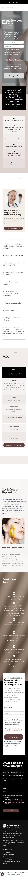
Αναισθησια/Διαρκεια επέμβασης (11, 283)
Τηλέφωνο (6, 713)
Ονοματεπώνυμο (8, 707)
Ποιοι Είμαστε (6, 852)
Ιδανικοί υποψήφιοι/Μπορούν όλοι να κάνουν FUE (14, 264)
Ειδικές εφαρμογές (10, 310)
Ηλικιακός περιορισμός (12, 303)
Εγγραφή (11, 810)
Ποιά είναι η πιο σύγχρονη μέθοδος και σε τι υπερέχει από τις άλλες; (13, 246)
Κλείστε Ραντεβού (13, 737)
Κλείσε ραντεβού (14, 76)
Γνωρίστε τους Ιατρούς (8, 854)
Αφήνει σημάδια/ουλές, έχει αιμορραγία (13, 273)
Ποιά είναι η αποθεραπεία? (13, 255)
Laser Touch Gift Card (8, 859)
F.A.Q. (4, 856)
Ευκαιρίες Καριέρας (8, 858)
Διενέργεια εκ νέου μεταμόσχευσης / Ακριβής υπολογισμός (11, 293)
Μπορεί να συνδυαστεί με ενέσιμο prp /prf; (12, 319)
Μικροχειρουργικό (14, 401)
